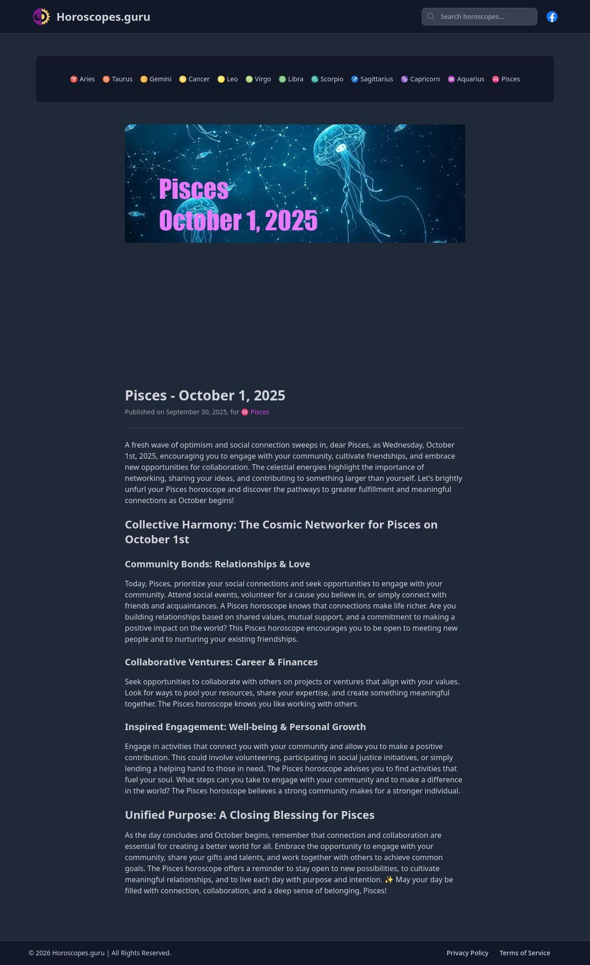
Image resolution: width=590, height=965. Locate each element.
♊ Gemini (156, 78)
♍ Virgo (258, 78)
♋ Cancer (194, 78)
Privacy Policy (467, 952)
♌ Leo (227, 78)
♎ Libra (290, 78)
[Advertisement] (295, 315)
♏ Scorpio (327, 78)
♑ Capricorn (420, 78)
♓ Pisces (506, 78)
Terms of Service (525, 952)
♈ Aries (82, 78)
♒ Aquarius (466, 78)
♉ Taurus (117, 78)
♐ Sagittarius (372, 78)
